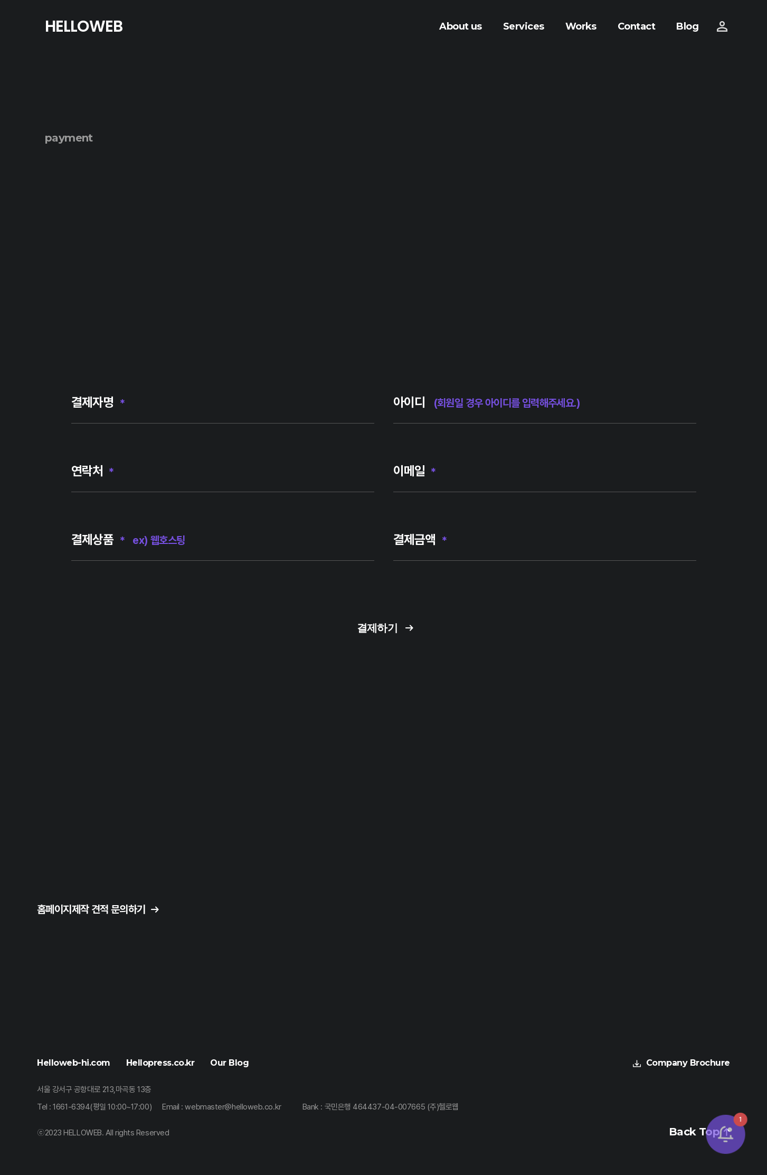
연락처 (92, 471)
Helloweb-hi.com (73, 1063)
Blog (687, 26)
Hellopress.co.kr (160, 1063)
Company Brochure (688, 1063)
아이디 (487, 402)
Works (580, 26)
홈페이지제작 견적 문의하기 (91, 910)
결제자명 (98, 402)
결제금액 (420, 539)
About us (460, 26)
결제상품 (128, 539)
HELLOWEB (83, 26)
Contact (636, 26)
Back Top (694, 1132)
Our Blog (229, 1063)
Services (523, 26)
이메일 (414, 471)
